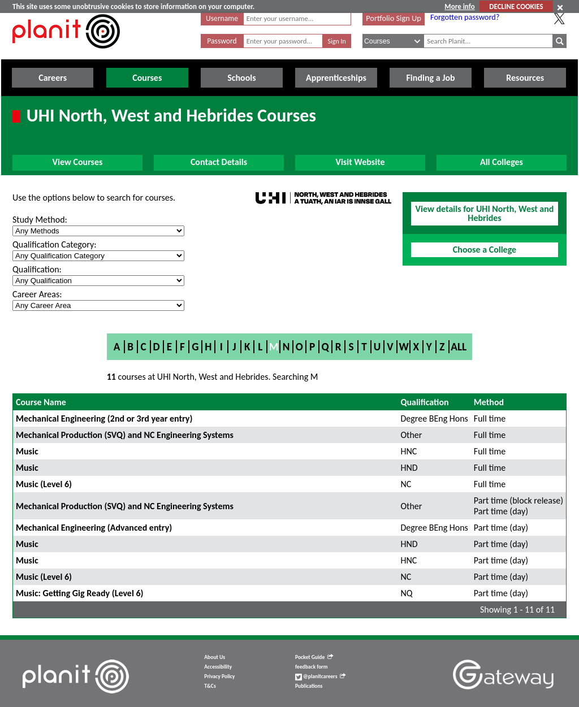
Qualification (424, 402)
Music (27, 451)
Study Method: (39, 219)
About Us (214, 657)
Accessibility (218, 666)
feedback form (311, 666)
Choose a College (484, 249)
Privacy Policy (219, 676)
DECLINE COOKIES (516, 6)
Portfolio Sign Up (393, 18)
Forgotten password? (464, 17)
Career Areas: (37, 294)
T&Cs (209, 686)
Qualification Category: (54, 244)
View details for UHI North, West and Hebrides (485, 213)
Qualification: (37, 269)
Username (222, 18)
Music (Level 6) (44, 484)
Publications (308, 686)
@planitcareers (320, 676)
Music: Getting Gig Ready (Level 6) (80, 593)
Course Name (41, 402)
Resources (525, 77)
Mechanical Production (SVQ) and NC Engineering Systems (125, 435)
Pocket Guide (314, 657)
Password (221, 41)
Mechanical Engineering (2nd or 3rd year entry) (104, 418)
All (458, 346)
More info (459, 6)
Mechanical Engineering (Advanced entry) (94, 527)
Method (489, 402)
